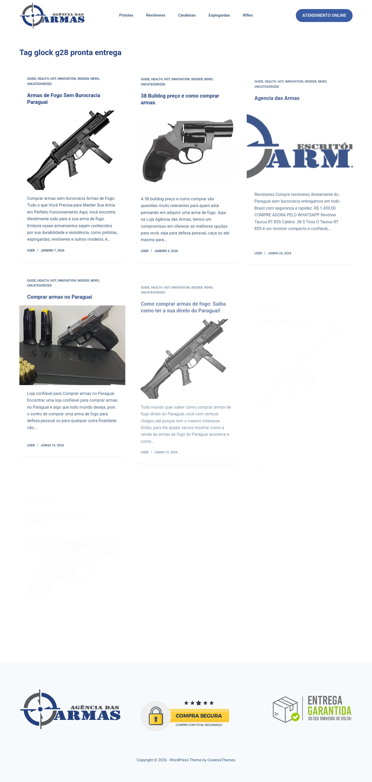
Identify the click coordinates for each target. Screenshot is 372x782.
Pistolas (126, 15)
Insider (83, 79)
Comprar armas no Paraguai (59, 304)
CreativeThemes (221, 760)
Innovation (67, 79)
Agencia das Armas (277, 110)
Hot (53, 79)
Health (43, 79)
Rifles (248, 15)
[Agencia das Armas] (300, 158)
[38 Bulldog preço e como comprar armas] (186, 153)
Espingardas (219, 15)
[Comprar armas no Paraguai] (72, 352)
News (95, 79)
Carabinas (187, 15)
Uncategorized (39, 84)
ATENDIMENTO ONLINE (324, 15)
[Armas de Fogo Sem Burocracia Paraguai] (72, 150)
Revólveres (155, 15)
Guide (31, 79)
